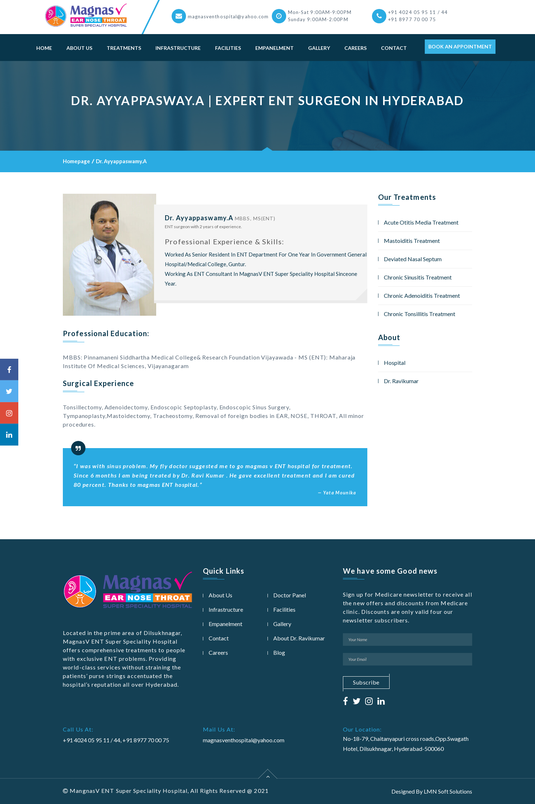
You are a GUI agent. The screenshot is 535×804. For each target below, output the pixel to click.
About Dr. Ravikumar (299, 638)
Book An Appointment (460, 46)
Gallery (319, 48)
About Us (79, 48)
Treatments (124, 48)
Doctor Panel (289, 595)
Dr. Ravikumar (401, 380)
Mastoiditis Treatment (412, 240)
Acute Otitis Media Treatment (421, 222)
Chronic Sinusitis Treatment (418, 277)
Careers (355, 48)
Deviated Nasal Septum (413, 258)
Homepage (76, 161)
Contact (394, 48)
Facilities (228, 48)
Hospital (394, 362)
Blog (279, 652)
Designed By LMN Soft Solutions (431, 791)
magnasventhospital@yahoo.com (228, 16)
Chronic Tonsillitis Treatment (419, 313)
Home (44, 48)
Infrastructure (178, 48)
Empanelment (274, 48)
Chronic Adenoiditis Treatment (422, 295)
